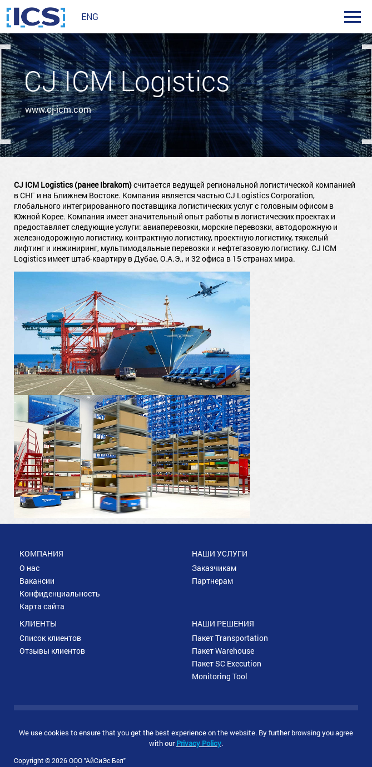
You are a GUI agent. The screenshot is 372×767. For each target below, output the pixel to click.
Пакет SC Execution (226, 663)
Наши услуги (219, 553)
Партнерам (212, 580)
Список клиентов (50, 638)
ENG (89, 16)
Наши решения (223, 623)
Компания (41, 553)
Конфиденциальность (59, 593)
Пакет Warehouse (223, 650)
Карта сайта (42, 606)
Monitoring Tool (219, 676)
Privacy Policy (198, 743)
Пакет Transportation (230, 638)
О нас (29, 568)
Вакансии (36, 580)
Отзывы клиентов (52, 650)
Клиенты (38, 623)
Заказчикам (214, 568)
